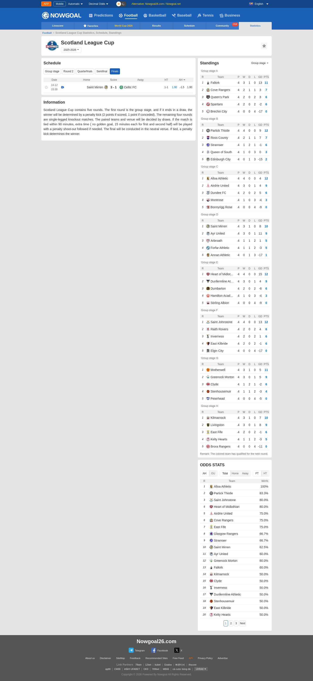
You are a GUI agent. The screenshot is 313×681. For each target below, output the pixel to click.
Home (235, 473)
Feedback (135, 658)
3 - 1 (113, 87)
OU (213, 473)
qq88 (107, 669)
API (191, 658)
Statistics (255, 25)
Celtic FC (130, 87)
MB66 (166, 669)
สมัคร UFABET (132, 669)
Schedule (189, 25)
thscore (192, 664)
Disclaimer (105, 658)
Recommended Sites (156, 658)
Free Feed (178, 658)
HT (265, 473)
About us (90, 658)
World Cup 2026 (124, 25)
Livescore (57, 25)
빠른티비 (180, 664)
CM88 (117, 669)
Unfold (199, 669)
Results (156, 25)
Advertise (223, 658)
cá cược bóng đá (182, 669)
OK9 (145, 669)
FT (257, 473)
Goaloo (168, 664)
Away (245, 473)
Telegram (137, 650)
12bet (148, 664)
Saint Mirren (95, 87)
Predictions (101, 15)
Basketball (154, 15)
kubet (158, 664)
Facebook (159, 650)
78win (138, 664)
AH (204, 473)
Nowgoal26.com (156, 641)
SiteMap (120, 658)
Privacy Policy (205, 658)
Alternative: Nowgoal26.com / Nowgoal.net (156, 3)
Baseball (181, 15)
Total (225, 473)
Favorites (90, 25)
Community (227, 25)
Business (230, 15)
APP (46, 3)
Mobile (59, 3)
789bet (155, 669)
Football (128, 15)
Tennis (205, 15)
